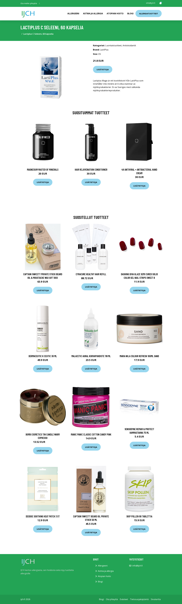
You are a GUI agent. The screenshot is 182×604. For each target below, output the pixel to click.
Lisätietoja (103, 69)
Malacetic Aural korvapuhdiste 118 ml (91, 356)
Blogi (130, 13)
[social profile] (39, 3)
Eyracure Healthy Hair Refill (91, 274)
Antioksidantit (129, 45)
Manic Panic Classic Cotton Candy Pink (91, 434)
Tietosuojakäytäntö (139, 599)
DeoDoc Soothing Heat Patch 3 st (43, 516)
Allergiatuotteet (148, 13)
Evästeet (124, 599)
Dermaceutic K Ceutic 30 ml (43, 356)
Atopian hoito (115, 13)
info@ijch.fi (150, 3)
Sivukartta (156, 599)
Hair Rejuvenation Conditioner (91, 169)
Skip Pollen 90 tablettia (139, 516)
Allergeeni (73, 13)
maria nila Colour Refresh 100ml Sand (139, 356)
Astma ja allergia (93, 13)
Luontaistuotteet (113, 45)
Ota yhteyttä (112, 599)
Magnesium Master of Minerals (42, 169)
